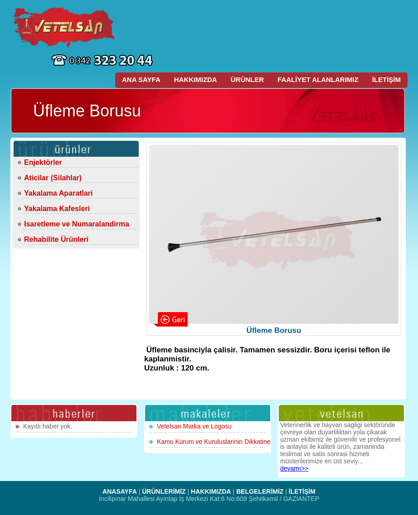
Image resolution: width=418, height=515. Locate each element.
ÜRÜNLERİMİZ (163, 491)
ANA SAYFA (141, 79)
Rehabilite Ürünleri (56, 239)
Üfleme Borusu (274, 330)
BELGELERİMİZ (259, 491)
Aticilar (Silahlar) (53, 178)
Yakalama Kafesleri (57, 208)
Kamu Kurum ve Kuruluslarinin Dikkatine (214, 441)
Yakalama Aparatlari (58, 193)
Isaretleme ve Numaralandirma (76, 224)
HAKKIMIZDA (195, 79)
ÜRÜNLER (247, 79)
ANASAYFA (119, 491)
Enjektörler (43, 162)
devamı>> (294, 468)
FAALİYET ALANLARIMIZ (318, 79)
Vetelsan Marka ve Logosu (194, 426)
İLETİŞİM (386, 79)
